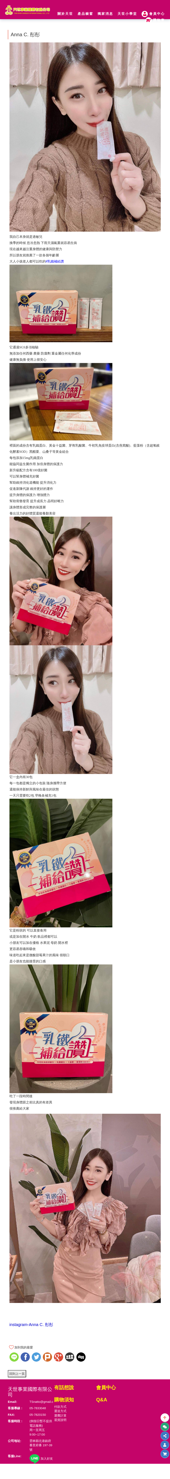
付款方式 (60, 1406)
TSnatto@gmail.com (43, 1401)
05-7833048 (37, 1408)
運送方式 (60, 1411)
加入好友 (41, 1458)
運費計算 (60, 1415)
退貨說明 (60, 1420)
